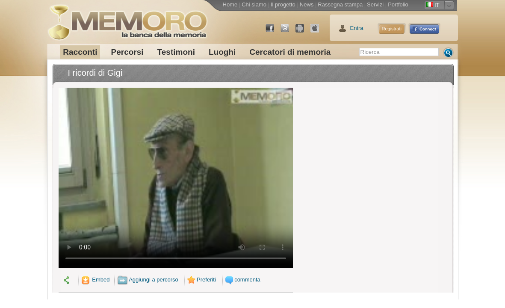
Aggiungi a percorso (147, 279)
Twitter (288, 31)
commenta (242, 279)
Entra (356, 28)
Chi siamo (254, 4)
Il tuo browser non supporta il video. (176, 178)
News (307, 4)
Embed (94, 279)
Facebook (273, 31)
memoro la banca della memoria (127, 19)
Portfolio (398, 4)
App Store (318, 31)
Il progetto (283, 4)
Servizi (375, 4)
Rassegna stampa (340, 4)
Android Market (303, 31)
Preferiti (201, 279)
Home (230, 4)
